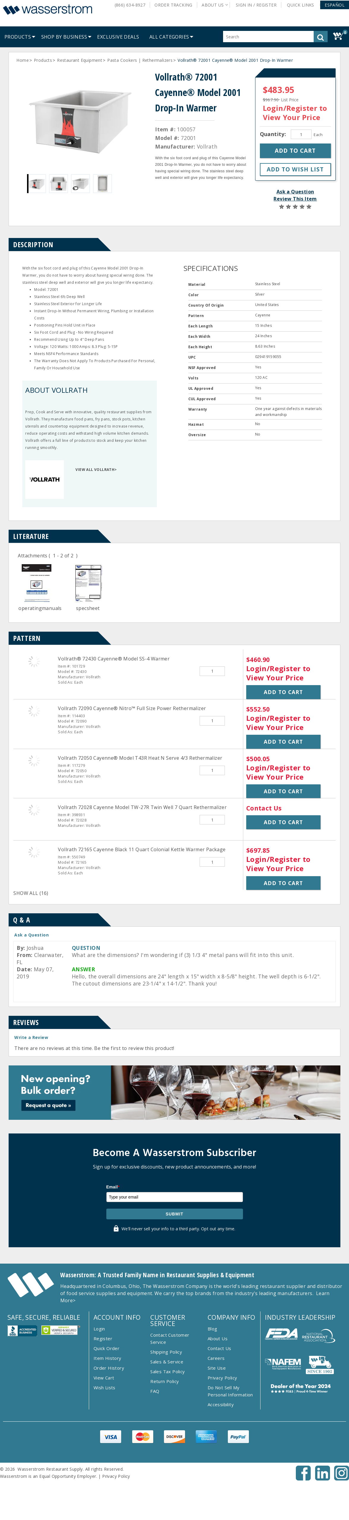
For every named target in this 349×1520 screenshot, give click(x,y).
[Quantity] (301, 134)
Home (22, 60)
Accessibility (221, 1404)
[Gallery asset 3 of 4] (80, 183)
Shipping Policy (166, 1352)
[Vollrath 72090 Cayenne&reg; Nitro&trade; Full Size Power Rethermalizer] (34, 711)
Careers (216, 1358)
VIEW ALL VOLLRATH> (96, 469)
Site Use (217, 1368)
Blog (212, 1329)
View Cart (104, 1378)
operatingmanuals (39, 608)
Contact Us (219, 1348)
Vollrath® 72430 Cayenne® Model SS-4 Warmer (114, 658)
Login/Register (290, 108)
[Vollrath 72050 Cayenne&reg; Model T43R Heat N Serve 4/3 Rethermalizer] (34, 761)
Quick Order (106, 1348)
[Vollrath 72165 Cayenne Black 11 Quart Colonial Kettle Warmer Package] (34, 852)
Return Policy (164, 1381)
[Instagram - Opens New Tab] (341, 1478)
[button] (334, 5)
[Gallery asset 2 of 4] (58, 183)
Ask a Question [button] (295, 191)
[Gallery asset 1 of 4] (80, 119)
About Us (218, 1338)
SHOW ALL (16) (30, 893)
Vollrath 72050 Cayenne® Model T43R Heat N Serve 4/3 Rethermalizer (140, 758)
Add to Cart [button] (283, 692)
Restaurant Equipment (79, 60)
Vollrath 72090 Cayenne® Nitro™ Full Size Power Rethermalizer (132, 708)
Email (113, 1187)
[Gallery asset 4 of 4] (102, 183)
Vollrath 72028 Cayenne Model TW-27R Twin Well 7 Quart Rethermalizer (142, 807)
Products (43, 60)
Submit (175, 1214)
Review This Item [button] (295, 198)
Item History (107, 1358)
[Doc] (36, 601)
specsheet (88, 608)
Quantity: (274, 134)
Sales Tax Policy (167, 1371)
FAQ (154, 1391)
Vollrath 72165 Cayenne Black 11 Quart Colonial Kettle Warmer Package (141, 849)
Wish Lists (105, 1387)
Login (99, 1329)
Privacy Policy (222, 1378)
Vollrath (207, 146)
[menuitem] (17, 36)
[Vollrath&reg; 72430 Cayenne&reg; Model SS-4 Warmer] (34, 661)
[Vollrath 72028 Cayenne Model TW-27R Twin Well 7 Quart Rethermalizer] (34, 810)
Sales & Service (166, 1362)
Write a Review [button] (31, 1037)
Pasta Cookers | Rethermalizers (140, 60)
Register (103, 1338)
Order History (109, 1368)
